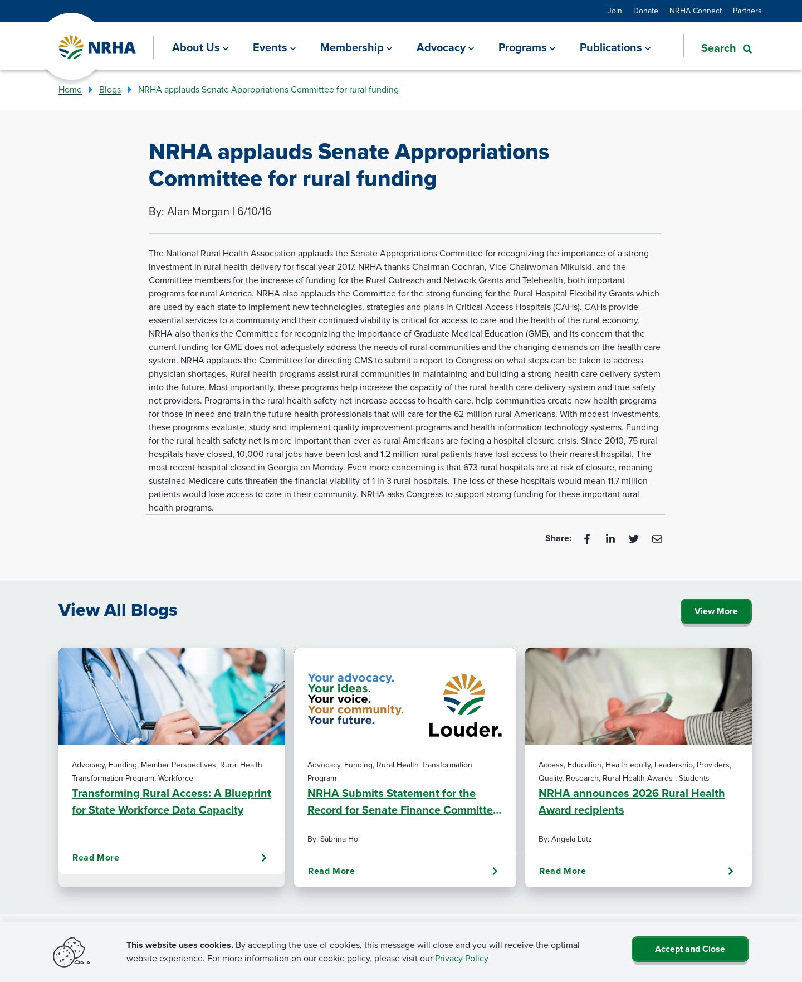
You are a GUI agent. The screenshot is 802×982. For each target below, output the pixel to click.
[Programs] (527, 47)
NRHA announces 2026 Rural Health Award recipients (632, 801)
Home (70, 89)
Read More (169, 857)
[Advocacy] (445, 47)
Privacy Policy (461, 958)
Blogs (110, 89)
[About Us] (200, 47)
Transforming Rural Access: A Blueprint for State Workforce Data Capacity (171, 801)
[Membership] (356, 47)
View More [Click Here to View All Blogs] (716, 611)
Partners (747, 11)
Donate (645, 11)
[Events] (274, 47)
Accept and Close (690, 948)
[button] (717, 46)
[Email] (657, 538)
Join (615, 11)
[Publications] (615, 47)
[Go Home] (98, 48)
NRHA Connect (695, 11)
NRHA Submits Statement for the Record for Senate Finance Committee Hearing (403, 801)
